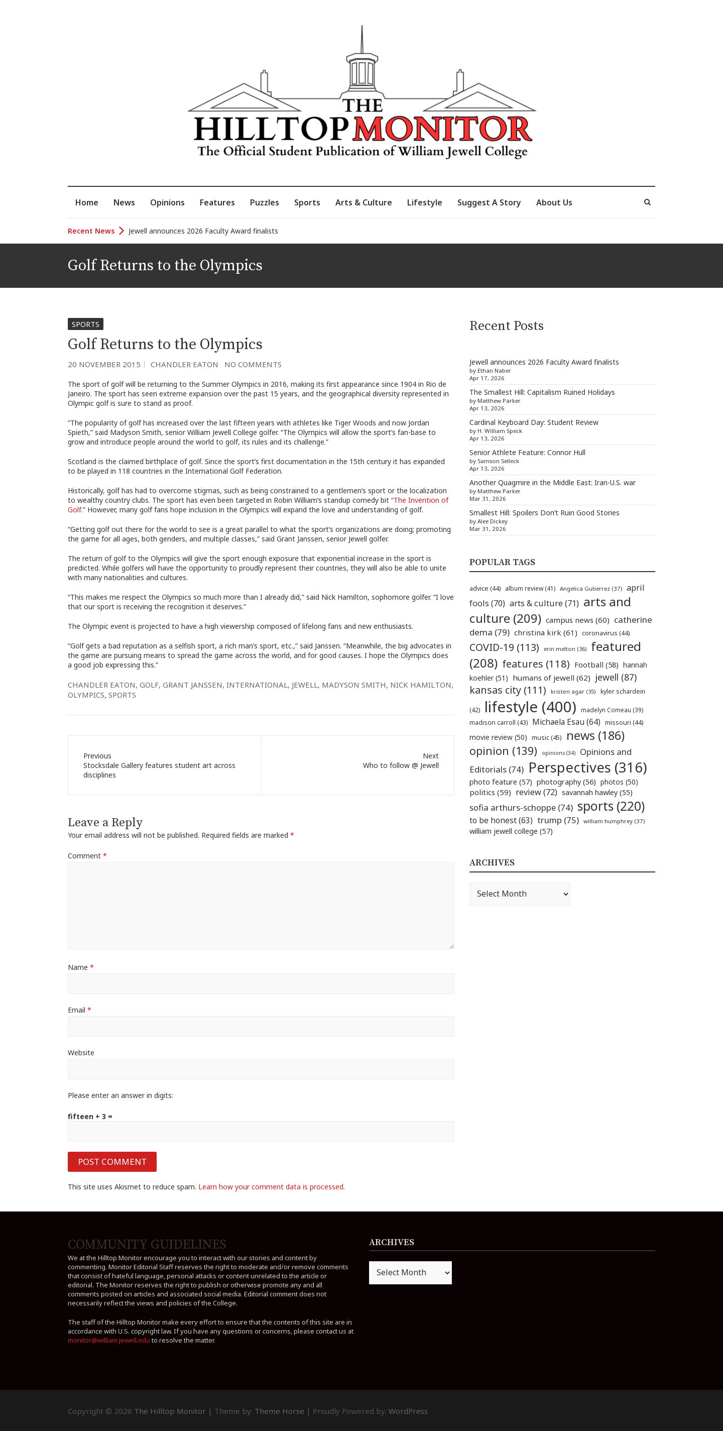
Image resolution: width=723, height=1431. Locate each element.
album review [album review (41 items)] (530, 588)
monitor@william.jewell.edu (109, 1340)
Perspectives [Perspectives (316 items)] (587, 767)
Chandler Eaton (184, 364)
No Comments (253, 364)
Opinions (167, 202)
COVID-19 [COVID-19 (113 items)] (504, 647)
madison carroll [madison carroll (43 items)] (498, 722)
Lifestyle (424, 202)
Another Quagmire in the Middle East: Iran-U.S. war (552, 482)
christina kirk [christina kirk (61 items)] (545, 632)
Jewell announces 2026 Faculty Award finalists (203, 231)
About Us (554, 202)
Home (86, 202)
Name (81, 967)
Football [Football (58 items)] (596, 664)
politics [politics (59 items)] (490, 792)
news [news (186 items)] (595, 735)
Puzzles (264, 202)
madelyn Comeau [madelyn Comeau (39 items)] (612, 710)
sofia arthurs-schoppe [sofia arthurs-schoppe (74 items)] (521, 807)
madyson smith (354, 685)
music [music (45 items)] (547, 737)
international (257, 685)
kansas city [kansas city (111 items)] (507, 690)
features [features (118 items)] (536, 663)
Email (79, 1010)
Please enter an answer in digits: (120, 1095)
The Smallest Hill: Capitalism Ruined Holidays (542, 392)
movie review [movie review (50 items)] (498, 737)
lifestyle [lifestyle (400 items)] (530, 707)
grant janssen (192, 685)
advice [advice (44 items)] (485, 588)
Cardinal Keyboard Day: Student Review (533, 422)
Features (217, 202)
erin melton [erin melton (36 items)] (565, 648)
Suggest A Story (489, 202)
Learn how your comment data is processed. (271, 1186)
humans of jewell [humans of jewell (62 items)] (551, 678)
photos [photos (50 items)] (619, 782)
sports (122, 695)
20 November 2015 (104, 364)
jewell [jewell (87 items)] (616, 677)
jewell (305, 685)
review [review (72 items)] (536, 792)
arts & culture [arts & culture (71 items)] (544, 603)
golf (149, 685)
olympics (86, 695)
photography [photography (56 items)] (566, 782)
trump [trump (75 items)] (558, 820)
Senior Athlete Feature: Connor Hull (527, 452)
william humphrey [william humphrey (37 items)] (614, 821)
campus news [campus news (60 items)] (578, 620)
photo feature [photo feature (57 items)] (500, 782)
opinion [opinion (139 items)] (503, 750)
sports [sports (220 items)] (611, 806)
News (124, 202)
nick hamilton (420, 685)
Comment (87, 855)
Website (81, 1052)
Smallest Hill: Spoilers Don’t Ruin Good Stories (544, 512)
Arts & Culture (363, 202)
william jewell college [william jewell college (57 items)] (511, 831)
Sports (307, 202)
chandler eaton (102, 685)
